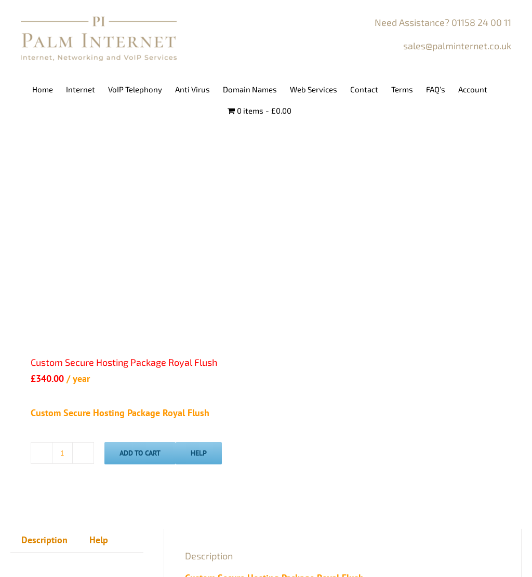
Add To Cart (140, 453)
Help (199, 453)
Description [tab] (44, 540)
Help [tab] (98, 540)
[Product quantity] (62, 453)
